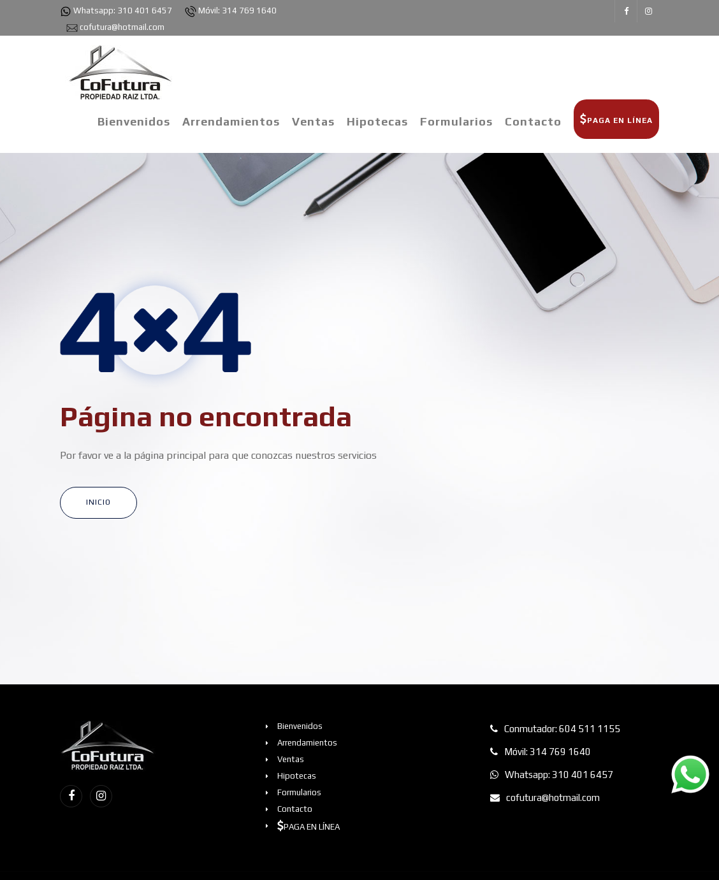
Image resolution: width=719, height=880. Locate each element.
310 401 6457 (144, 10)
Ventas (313, 121)
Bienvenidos (134, 121)
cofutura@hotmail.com (122, 27)
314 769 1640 (249, 10)
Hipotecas (377, 121)
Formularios (456, 121)
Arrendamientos (231, 121)
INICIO (98, 502)
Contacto (533, 121)
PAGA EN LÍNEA (616, 119)
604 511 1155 (589, 728)
